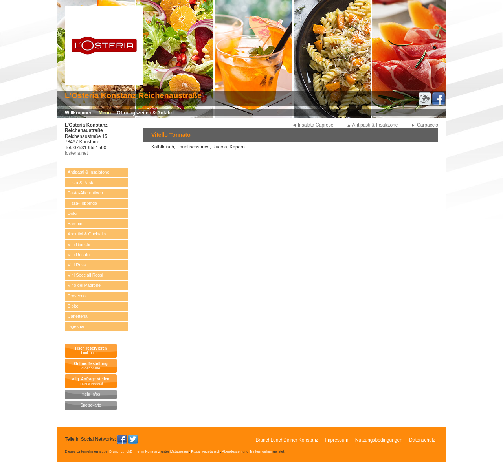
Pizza (195, 451)
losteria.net (76, 153)
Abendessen (232, 451)
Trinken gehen (261, 451)
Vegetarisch (211, 451)
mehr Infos (90, 394)
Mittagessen (179, 451)
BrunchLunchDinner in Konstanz (134, 451)
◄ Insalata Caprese (313, 125)
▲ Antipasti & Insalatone (372, 125)
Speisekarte (91, 405)
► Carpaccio (424, 125)
